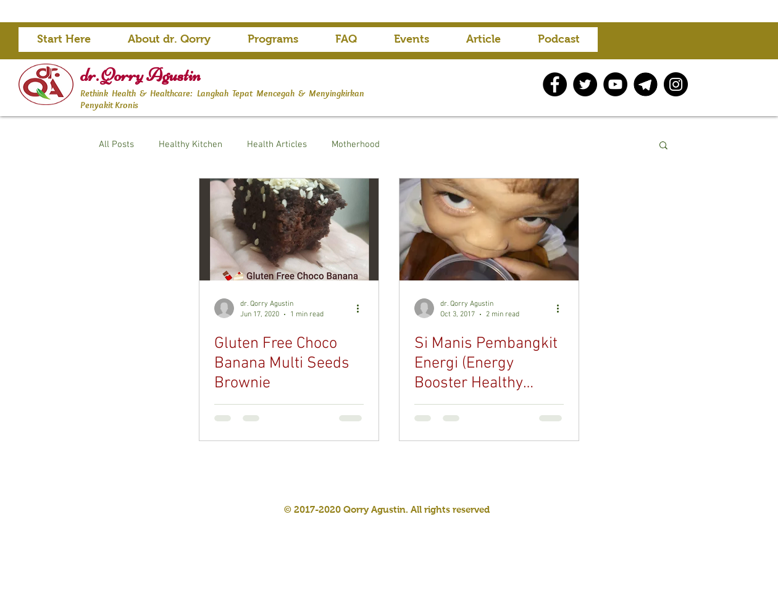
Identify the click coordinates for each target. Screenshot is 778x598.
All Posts (116, 144)
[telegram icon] (646, 84)
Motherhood (356, 144)
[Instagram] (676, 84)
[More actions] (361, 308)
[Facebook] (555, 84)
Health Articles (277, 144)
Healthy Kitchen (190, 144)
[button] (273, 43)
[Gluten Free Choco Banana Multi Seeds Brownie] (289, 229)
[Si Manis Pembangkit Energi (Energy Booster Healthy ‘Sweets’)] (489, 229)
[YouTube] (615, 84)
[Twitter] (585, 84)
